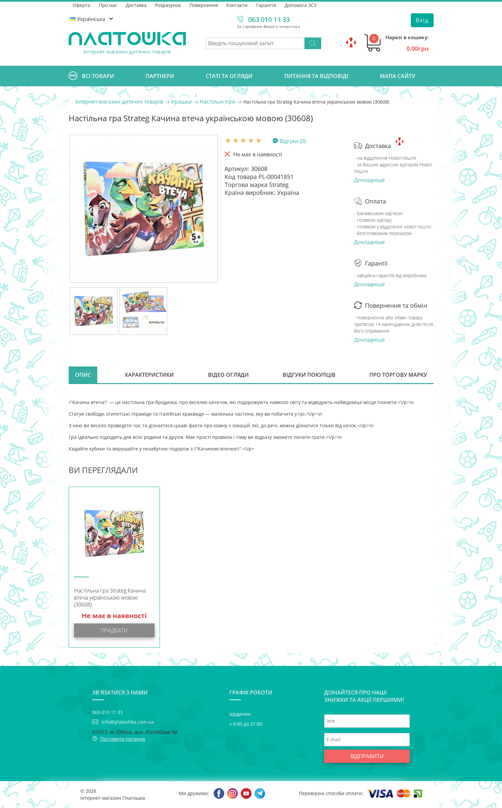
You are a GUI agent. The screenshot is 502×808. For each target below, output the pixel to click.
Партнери (160, 76)
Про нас (108, 5)
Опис (83, 375)
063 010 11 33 (269, 19)
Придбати (114, 630)
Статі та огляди (229, 76)
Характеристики (149, 375)
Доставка (136, 5)
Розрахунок (168, 5)
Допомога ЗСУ (302, 5)
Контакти (238, 5)
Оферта (82, 5)
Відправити (367, 756)
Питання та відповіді (316, 76)
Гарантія (267, 5)
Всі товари (91, 76)
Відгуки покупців (309, 375)
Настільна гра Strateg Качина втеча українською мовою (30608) (110, 598)
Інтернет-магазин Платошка (112, 798)
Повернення (204, 5)
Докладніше (369, 180)
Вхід (422, 20)
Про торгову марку (398, 375)
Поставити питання (122, 739)
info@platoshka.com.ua (128, 722)
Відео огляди (228, 375)
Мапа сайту (397, 76)
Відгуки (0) (293, 140)
